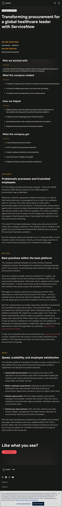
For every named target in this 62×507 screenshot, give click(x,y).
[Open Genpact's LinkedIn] (9, 477)
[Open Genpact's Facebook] (6, 477)
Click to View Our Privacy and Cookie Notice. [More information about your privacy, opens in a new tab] (27, 500)
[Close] (59, 493)
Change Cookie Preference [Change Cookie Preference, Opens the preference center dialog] (24, 503)
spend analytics (51, 334)
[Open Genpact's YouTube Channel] (13, 477)
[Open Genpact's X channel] (2, 477)
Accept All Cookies (38, 503)
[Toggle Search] (54, 3)
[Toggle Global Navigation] (58, 3)
